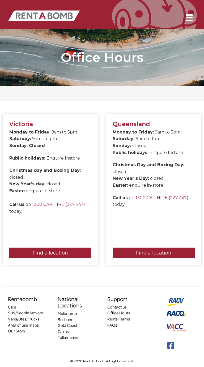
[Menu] (189, 17)
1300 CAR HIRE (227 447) (58, 204)
